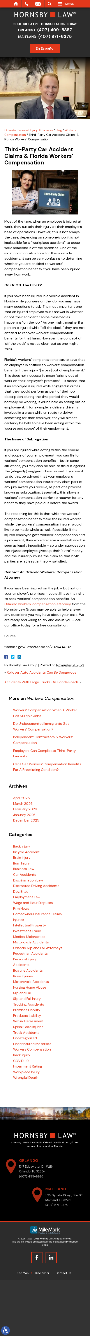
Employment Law (26, 897)
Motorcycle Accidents (31, 942)
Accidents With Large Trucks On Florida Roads (41, 682)
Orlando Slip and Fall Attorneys (37, 948)
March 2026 (23, 803)
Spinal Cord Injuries (28, 1027)
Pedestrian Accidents (30, 953)
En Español (46, 48)
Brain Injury (21, 857)
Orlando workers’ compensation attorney (37, 604)
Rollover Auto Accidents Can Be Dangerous (41, 672)
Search (49, 3)
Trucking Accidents (28, 1004)
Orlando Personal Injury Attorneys (28, 130)
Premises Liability (26, 1010)
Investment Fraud (27, 931)
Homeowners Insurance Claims (37, 914)
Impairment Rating (27, 1066)
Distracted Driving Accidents (36, 885)
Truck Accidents (26, 1032)
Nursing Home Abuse (29, 987)
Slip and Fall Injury (27, 998)
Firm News (21, 908)
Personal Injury (24, 959)
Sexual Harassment (28, 1021)
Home (16, 3)
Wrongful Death (25, 1077)
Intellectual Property (29, 925)
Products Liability (27, 1015)
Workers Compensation (32, 1049)
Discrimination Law (28, 880)
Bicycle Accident (26, 852)
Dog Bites (20, 891)
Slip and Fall (22, 993)
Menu (69, 4)
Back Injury (21, 846)
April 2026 (21, 798)
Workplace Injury (26, 1072)
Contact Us (63, 1273)
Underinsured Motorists (32, 1044)
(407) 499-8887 (56, 30)
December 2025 (26, 820)
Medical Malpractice (29, 936)
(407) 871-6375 (56, 36)
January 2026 (24, 814)
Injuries (18, 919)
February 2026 (25, 809)
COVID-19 (21, 1060)
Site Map (23, 1273)
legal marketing (44, 1242)
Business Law (23, 868)
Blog (59, 130)
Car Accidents (24, 874)
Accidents (21, 964)
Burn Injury (21, 863)
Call (26, 3)
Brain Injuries (23, 976)
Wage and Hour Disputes (33, 902)
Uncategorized (25, 1038)
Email (38, 3)
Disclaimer (42, 1273)
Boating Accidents (28, 970)
